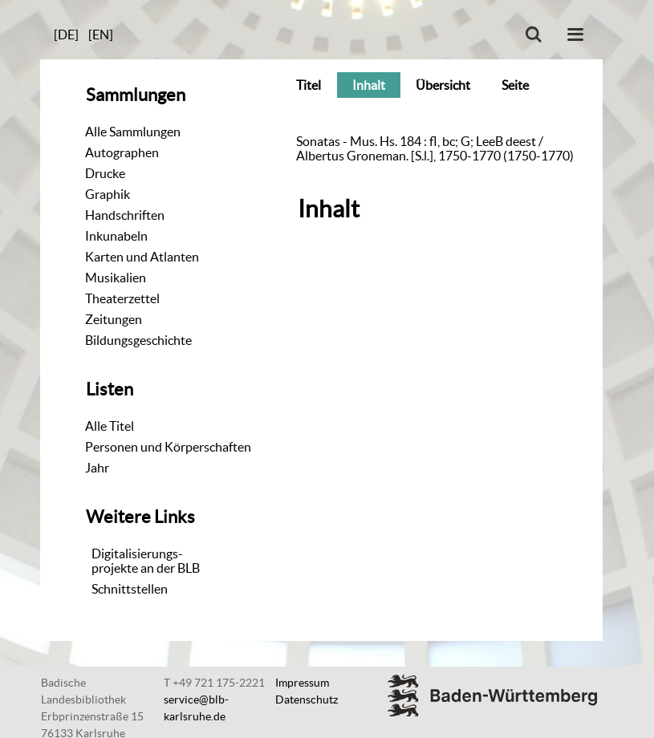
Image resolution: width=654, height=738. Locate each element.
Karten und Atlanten (142, 256)
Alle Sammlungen (133, 131)
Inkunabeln (116, 236)
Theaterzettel (122, 298)
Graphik (107, 194)
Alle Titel (109, 426)
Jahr (97, 467)
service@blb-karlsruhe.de (196, 708)
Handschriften (125, 215)
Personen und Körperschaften (168, 447)
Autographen (122, 152)
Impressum (302, 682)
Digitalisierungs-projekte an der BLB (145, 560)
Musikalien (115, 277)
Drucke (105, 173)
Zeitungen (113, 319)
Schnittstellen (129, 589)
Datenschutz (306, 699)
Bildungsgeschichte (138, 340)
